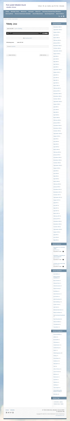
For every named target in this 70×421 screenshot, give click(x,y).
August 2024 (56, 53)
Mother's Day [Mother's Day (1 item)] (56, 404)
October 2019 (57, 130)
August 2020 (56, 104)
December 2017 (57, 189)
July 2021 (55, 75)
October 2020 (57, 98)
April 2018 (56, 178)
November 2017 (57, 192)
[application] (27, 33)
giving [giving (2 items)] (61, 401)
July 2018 (55, 170)
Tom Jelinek (57, 250)
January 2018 (56, 186)
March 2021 (56, 85)
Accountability (57, 334)
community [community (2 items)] (56, 401)
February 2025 (57, 40)
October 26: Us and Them (59, 263)
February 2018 (57, 184)
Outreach (30, 11)
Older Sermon (44, 55)
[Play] (8, 33)
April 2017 (56, 210)
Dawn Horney (57, 288)
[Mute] (43, 33)
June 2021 (56, 77)
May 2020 (55, 112)
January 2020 (56, 122)
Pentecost (56, 377)
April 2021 (56, 82)
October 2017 (57, 194)
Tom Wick (56, 327)
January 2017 (56, 218)
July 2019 (55, 138)
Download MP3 (28, 38)
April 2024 (56, 64)
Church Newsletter (38, 13)
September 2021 (57, 69)
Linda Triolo (56, 304)
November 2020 (57, 96)
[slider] (26, 33)
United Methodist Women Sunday (58, 391)
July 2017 (55, 202)
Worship (55, 394)
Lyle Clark (56, 307)
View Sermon (15, 19)
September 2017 (57, 197)
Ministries (23, 11)
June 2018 (56, 173)
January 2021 (56, 91)
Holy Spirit (56, 363)
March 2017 (56, 213)
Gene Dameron (57, 293)
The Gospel (56, 387)
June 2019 (56, 141)
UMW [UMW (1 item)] (62, 404)
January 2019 (56, 154)
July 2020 (55, 106)
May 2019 (55, 144)
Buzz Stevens (57, 280)
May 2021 (55, 80)
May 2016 (55, 240)
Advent (55, 337)
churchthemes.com (60, 415)
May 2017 (55, 208)
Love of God (56, 371)
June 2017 (56, 205)
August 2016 (56, 232)
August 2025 (56, 32)
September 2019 (57, 133)
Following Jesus (57, 353)
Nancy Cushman (57, 312)
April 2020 (56, 114)
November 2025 (57, 27)
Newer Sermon (11, 55)
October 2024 (57, 48)
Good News (56, 358)
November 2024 (57, 45)
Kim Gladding (19, 28)
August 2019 (56, 136)
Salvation (56, 382)
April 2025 (56, 35)
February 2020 (57, 120)
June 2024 (56, 59)
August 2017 (56, 200)
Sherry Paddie (57, 321)
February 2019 (57, 152)
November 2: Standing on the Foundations (59, 256)
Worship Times (15, 11)
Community (56, 347)
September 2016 (57, 229)
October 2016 (57, 226)
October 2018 (57, 162)
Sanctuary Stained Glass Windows (51, 11)
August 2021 (56, 72)
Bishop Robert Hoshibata (57, 277)
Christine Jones (57, 285)
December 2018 (57, 157)
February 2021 (57, 88)
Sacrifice (9, 19)
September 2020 (57, 101)
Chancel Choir (57, 283)
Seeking (55, 384)
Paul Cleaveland (57, 319)
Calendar (12, 410)
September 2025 (57, 29)
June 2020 (56, 109)
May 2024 (55, 61)
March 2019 (56, 149)
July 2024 (55, 56)
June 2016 (56, 237)
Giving (55, 355)
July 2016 (55, 234)
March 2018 (56, 181)
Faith (55, 350)
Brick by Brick (9, 13)
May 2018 (55, 176)
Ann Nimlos (56, 274)
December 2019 (57, 125)
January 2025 (56, 43)
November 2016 (57, 224)
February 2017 (57, 216)
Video (63, 251)
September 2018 (57, 165)
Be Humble (56, 339)
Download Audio (24, 38)
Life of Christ (57, 369)
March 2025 (56, 37)
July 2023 (55, 66)
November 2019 (57, 128)
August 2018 (56, 168)
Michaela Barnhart (58, 309)
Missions (56, 374)
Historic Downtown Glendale (23, 13)
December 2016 (57, 221)
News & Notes (60, 13)
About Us (37, 11)
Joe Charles (56, 296)
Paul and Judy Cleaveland (59, 315)
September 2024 (57, 51)
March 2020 (56, 117)
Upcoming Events (49, 13)
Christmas (56, 342)
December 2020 (57, 93)
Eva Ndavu (56, 291)
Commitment (57, 345)
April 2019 (56, 146)
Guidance (56, 361)
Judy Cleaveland (57, 299)
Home (7, 11)
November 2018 (57, 160)
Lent (55, 366)
